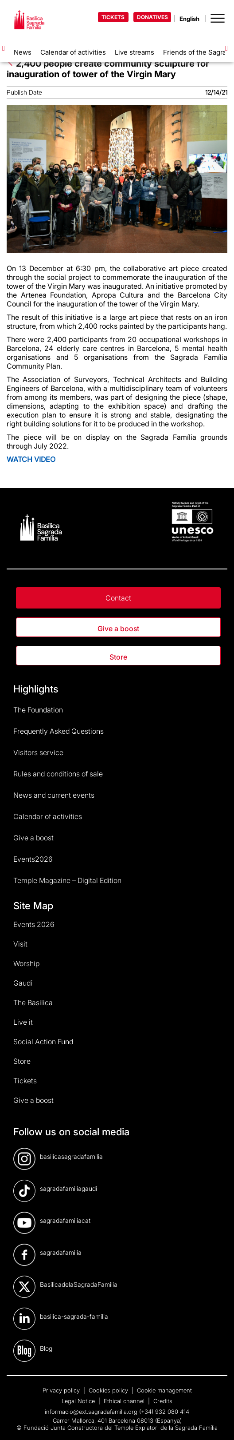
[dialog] (217, 1422)
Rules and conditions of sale (58, 773)
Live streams (134, 52)
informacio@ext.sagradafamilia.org (91, 1411)
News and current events (53, 795)
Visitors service (38, 752)
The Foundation (38, 709)
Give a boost (118, 628)
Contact (118, 597)
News (22, 52)
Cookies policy (109, 1390)
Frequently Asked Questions (58, 731)
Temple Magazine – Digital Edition (67, 880)
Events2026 (33, 859)
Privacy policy (62, 1390)
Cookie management (164, 1390)
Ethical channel (125, 1400)
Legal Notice (79, 1400)
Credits (162, 1400)
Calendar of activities (73, 52)
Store (118, 656)
